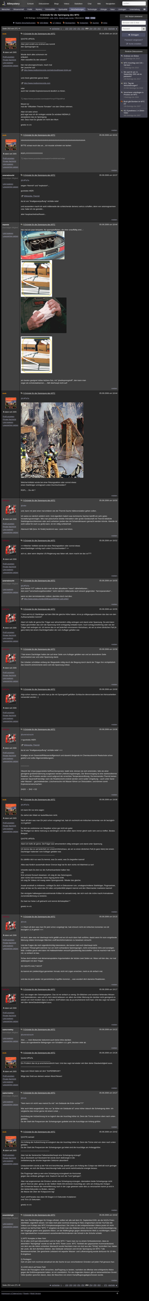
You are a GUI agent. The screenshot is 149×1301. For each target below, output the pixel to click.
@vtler (23, 506)
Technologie (92, 9)
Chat (89, 4)
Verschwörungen (77, 9)
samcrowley (7, 1030)
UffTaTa (5, 501)
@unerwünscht (27, 734)
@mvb (23, 922)
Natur (112, 9)
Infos (105, 23)
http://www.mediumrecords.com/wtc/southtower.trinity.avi (47, 70)
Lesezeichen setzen (10, 66)
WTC (56, 18)
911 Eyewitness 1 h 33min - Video (134, 113)
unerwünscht (8, 175)
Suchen (96, 23)
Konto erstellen (135, 44)
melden (114, 130)
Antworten (84, 23)
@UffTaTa (25, 180)
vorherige (56, 28)
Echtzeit (30, 4)
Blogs (56, 4)
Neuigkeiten (110, 4)
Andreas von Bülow (134, 57)
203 (70, 28)
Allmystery (13, 3)
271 (105, 28)
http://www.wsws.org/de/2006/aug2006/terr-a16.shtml (46, 599)
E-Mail (93, 18)
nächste (111, 28)
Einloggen (135, 35)
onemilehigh (8, 1215)
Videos (66, 4)
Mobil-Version (35, 1293)
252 (83, 28)
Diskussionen (44, 4)
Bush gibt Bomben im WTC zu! (134, 104)
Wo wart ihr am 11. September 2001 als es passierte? (134, 75)
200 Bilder (44, 23)
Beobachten (70, 23)
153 (66, 28)
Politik (30, 9)
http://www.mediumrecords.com (37, 83)
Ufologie (103, 9)
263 (99, 28)
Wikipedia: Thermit (31, 196)
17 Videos (57, 23)
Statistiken (78, 4)
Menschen (6, 9)
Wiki (99, 4)
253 (86, 28)
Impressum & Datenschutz (11, 1293)
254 (91, 28)
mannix (5, 225)
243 (74, 28)
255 (95, 28)
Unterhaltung (135, 9)
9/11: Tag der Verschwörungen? (134, 85)
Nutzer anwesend (133, 16)
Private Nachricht (9, 60)
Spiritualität (63, 9)
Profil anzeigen (8, 57)
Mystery (39, 9)
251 (78, 28)
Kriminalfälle (50, 9)
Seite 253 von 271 (11, 28)
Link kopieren (8, 63)
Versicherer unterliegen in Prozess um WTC (134, 94)
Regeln (26, 1293)
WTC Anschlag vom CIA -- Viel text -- (134, 65)
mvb (4, 34)
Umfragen (122, 9)
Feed (87, 18)
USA (51, 18)
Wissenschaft (18, 9)
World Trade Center (66, 18)
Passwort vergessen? (134, 40)
